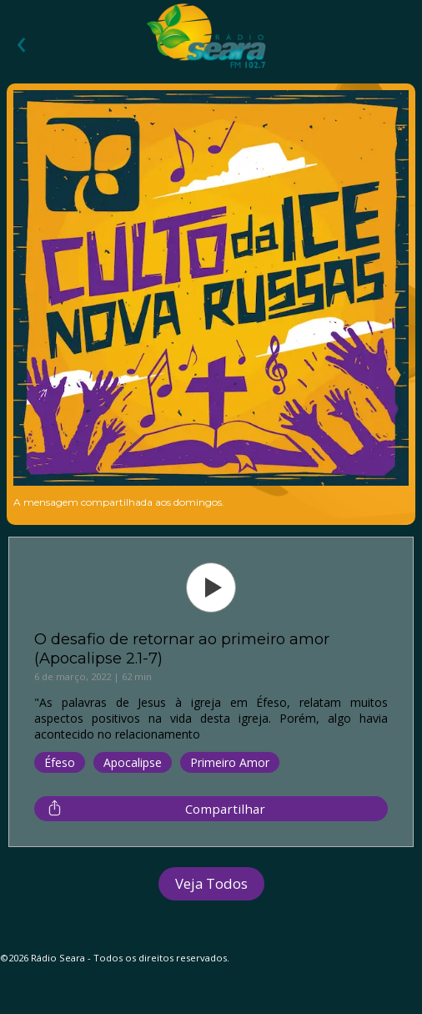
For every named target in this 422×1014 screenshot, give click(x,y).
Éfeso (59, 762)
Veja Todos (211, 883)
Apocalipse (132, 762)
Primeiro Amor (229, 762)
